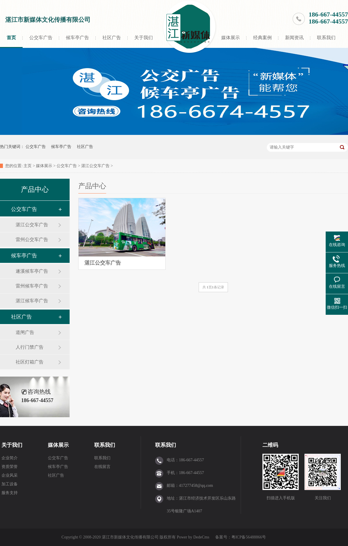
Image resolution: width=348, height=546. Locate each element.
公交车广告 (40, 37)
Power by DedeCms (193, 537)
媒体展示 (230, 37)
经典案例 (262, 37)
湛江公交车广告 (95, 166)
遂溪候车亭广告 (32, 271)
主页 (27, 166)
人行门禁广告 (30, 347)
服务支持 (9, 493)
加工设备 (9, 484)
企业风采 (9, 475)
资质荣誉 (9, 466)
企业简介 (9, 458)
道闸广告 (25, 332)
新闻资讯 (294, 37)
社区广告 (111, 37)
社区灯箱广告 (30, 361)
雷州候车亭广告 (32, 285)
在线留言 (102, 466)
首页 (11, 37)
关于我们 (143, 37)
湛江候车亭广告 (32, 300)
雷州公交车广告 (32, 239)
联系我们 (326, 37)
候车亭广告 (77, 37)
